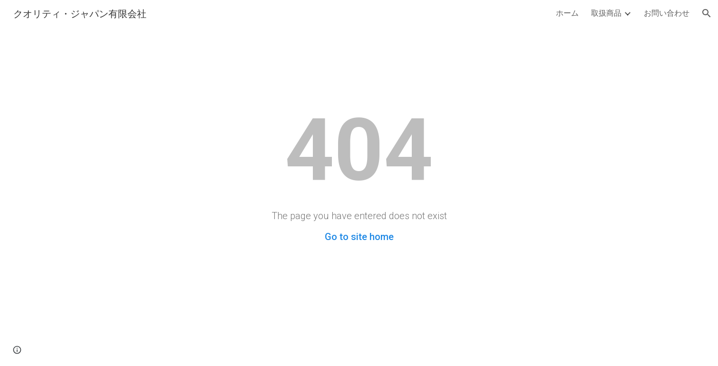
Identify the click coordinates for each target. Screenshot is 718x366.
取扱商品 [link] (606, 12)
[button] (706, 13)
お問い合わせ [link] (666, 12)
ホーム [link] (567, 12)
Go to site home (359, 236)
